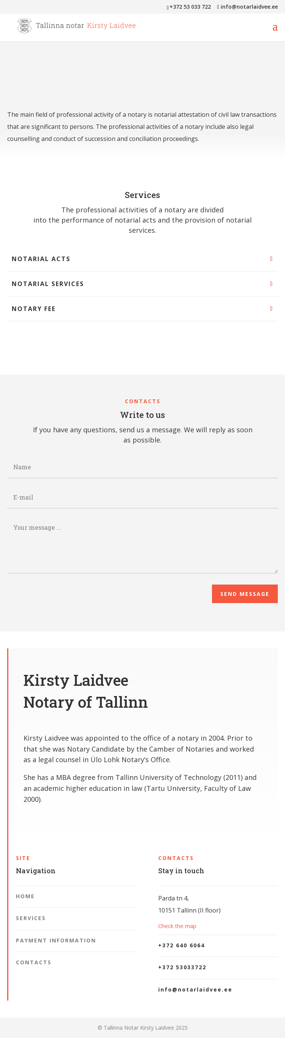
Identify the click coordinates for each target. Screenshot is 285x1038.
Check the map (177, 926)
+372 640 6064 (181, 945)
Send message (244, 593)
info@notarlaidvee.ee (195, 989)
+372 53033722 (182, 967)
